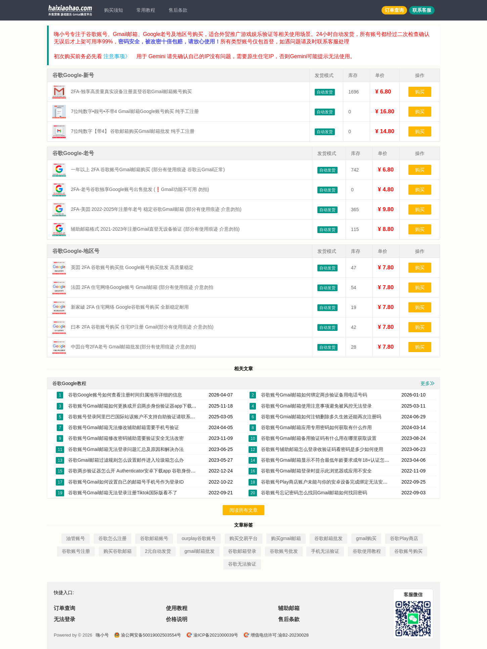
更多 (427, 383)
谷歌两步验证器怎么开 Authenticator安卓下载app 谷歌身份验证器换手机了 (146, 470)
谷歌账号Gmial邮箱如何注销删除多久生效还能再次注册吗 (321, 416)
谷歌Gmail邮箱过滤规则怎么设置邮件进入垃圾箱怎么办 (126, 460)
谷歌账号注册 (76, 551)
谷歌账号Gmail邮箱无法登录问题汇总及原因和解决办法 (126, 449)
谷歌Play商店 (404, 538)
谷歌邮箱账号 (154, 538)
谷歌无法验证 (242, 564)
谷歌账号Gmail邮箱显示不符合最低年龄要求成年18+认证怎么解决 (330, 460)
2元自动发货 (158, 551)
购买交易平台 (243, 538)
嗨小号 (102, 635)
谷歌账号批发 (284, 551)
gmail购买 (366, 538)
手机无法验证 (325, 551)
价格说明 (176, 619)
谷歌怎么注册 (112, 538)
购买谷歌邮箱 (117, 551)
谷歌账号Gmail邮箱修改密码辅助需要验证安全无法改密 (126, 438)
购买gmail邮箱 (286, 538)
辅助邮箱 (289, 608)
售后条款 (178, 10)
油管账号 (75, 538)
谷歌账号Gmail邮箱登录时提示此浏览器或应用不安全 (316, 470)
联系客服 (421, 10)
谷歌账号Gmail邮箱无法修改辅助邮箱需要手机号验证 (123, 427)
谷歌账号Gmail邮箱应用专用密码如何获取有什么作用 (316, 427)
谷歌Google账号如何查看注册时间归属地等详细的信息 (125, 394)
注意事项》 (116, 56)
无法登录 (64, 619)
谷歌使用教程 (367, 551)
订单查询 (394, 10)
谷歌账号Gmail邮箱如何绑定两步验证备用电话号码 (314, 394)
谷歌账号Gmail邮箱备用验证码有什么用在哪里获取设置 (319, 438)
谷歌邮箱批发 (328, 538)
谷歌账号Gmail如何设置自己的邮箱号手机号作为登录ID (126, 482)
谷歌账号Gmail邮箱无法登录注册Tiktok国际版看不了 (122, 492)
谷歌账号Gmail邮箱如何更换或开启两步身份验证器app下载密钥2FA (139, 406)
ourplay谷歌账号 (199, 538)
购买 (420, 91)
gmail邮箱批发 (199, 551)
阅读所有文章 (243, 510)
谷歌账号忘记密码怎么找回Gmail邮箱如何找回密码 (314, 492)
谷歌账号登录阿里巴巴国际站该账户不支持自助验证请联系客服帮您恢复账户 (148, 416)
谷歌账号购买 (408, 551)
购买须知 (113, 10)
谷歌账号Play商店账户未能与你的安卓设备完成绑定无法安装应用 (329, 482)
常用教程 (145, 10)
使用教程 (176, 608)
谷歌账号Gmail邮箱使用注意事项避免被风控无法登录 (316, 406)
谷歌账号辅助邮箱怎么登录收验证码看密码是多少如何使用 (322, 449)
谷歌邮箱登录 (242, 551)
